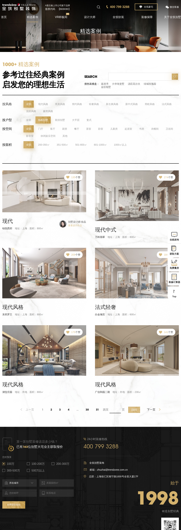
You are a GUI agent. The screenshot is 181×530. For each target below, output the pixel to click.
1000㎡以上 (120, 145)
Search (90, 78)
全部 (28, 104)
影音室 (30, 136)
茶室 (88, 129)
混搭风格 (31, 111)
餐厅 (76, 129)
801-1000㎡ (100, 145)
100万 (10, 463)
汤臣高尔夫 (134, 85)
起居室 (128, 129)
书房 (141, 129)
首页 (4, 17)
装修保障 (147, 17)
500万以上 (38, 470)
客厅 (52, 129)
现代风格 (43, 104)
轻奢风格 (94, 104)
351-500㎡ (62, 145)
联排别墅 (60, 120)
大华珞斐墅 (118, 85)
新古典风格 (112, 104)
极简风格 (48, 111)
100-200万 (38, 463)
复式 (89, 120)
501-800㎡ (81, 145)
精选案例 (32, 17)
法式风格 (167, 104)
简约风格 (77, 104)
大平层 (75, 120)
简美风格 (60, 104)
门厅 (40, 129)
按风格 (7, 104)
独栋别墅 (43, 120)
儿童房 (114, 129)
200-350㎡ (44, 145)
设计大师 (89, 17)
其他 (65, 136)
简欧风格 (150, 104)
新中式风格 (131, 104)
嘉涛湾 (104, 85)
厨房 (64, 129)
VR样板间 (61, 17)
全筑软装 (118, 17)
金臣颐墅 (106, 88)
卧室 (100, 129)
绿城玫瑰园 (150, 85)
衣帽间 (155, 129)
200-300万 (62, 463)
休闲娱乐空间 (48, 136)
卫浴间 (169, 129)
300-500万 (13, 470)
